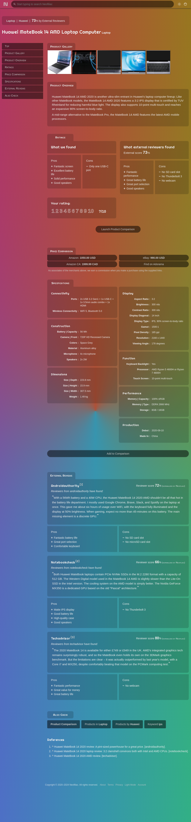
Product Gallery (15, 53)
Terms (111, 785)
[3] (73, 637)
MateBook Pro (99, 114)
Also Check (11, 95)
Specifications (13, 81)
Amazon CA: (82, 264)
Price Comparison (15, 74)
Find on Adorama (154, 264)
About (103, 785)
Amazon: (82, 257)
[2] (77, 561)
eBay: (154, 257)
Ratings (9, 67)
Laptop (10, 20)
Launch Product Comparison (118, 229)
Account (142, 785)
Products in (96, 724)
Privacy (119, 785)
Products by (127, 724)
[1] (81, 484)
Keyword (155, 724)
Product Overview (15, 60)
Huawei (23, 20)
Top (7, 46)
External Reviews (15, 88)
